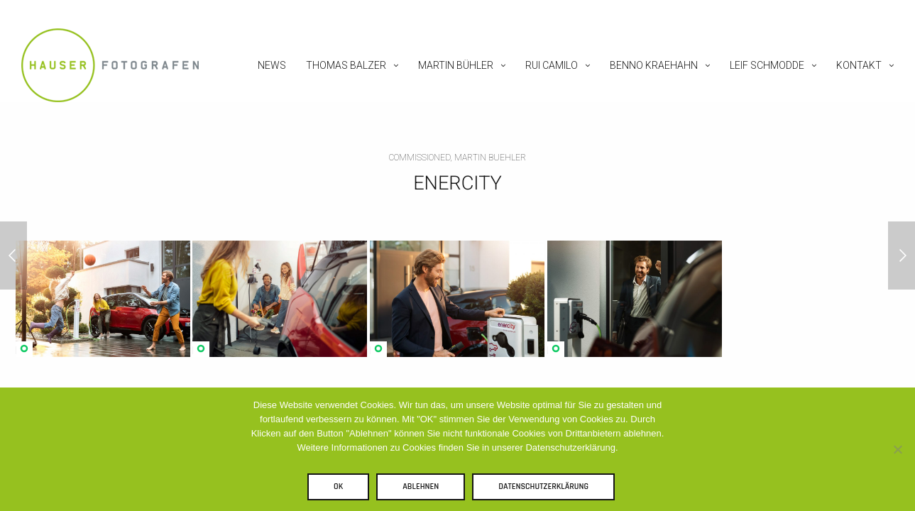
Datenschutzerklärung (543, 486)
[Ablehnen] (897, 449)
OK (338, 486)
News (272, 65)
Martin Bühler (455, 65)
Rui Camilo (551, 65)
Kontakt (859, 65)
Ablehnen (420, 486)
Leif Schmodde (767, 65)
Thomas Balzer (346, 65)
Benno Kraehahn (654, 65)
